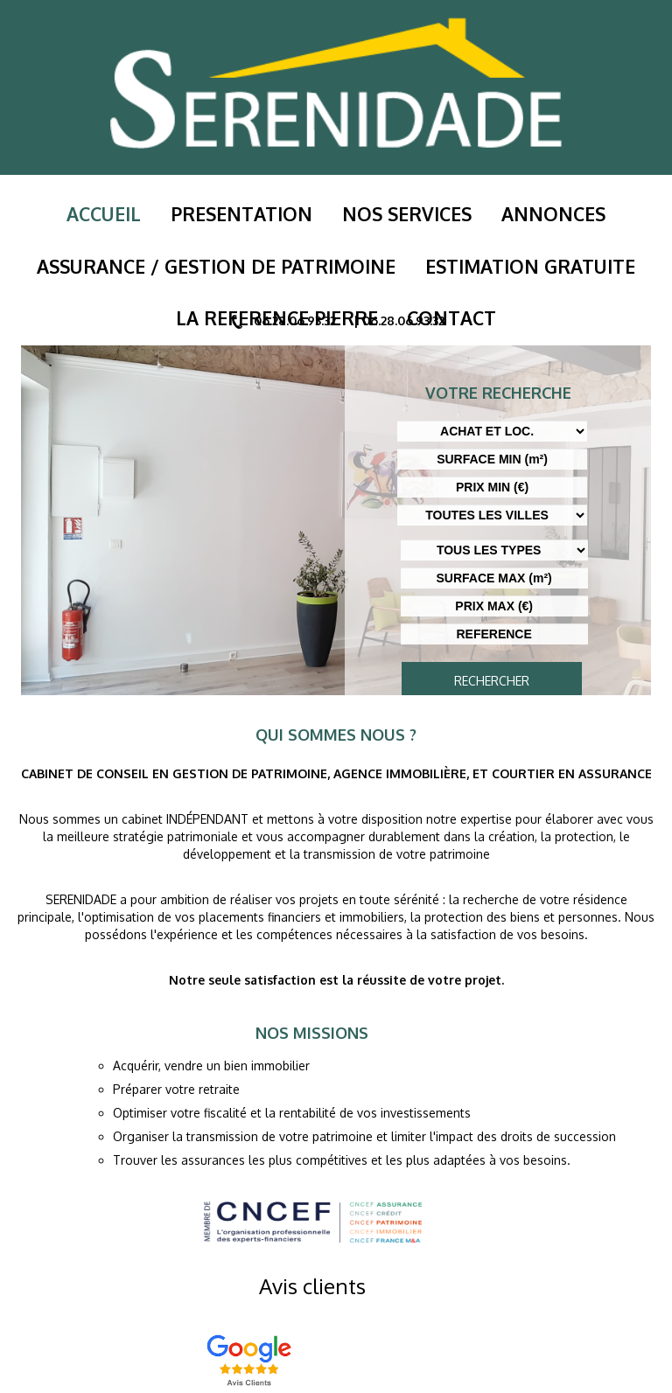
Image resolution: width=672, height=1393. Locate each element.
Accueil (124, 212)
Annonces (534, 212)
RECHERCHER (491, 680)
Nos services (400, 212)
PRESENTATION (249, 212)
